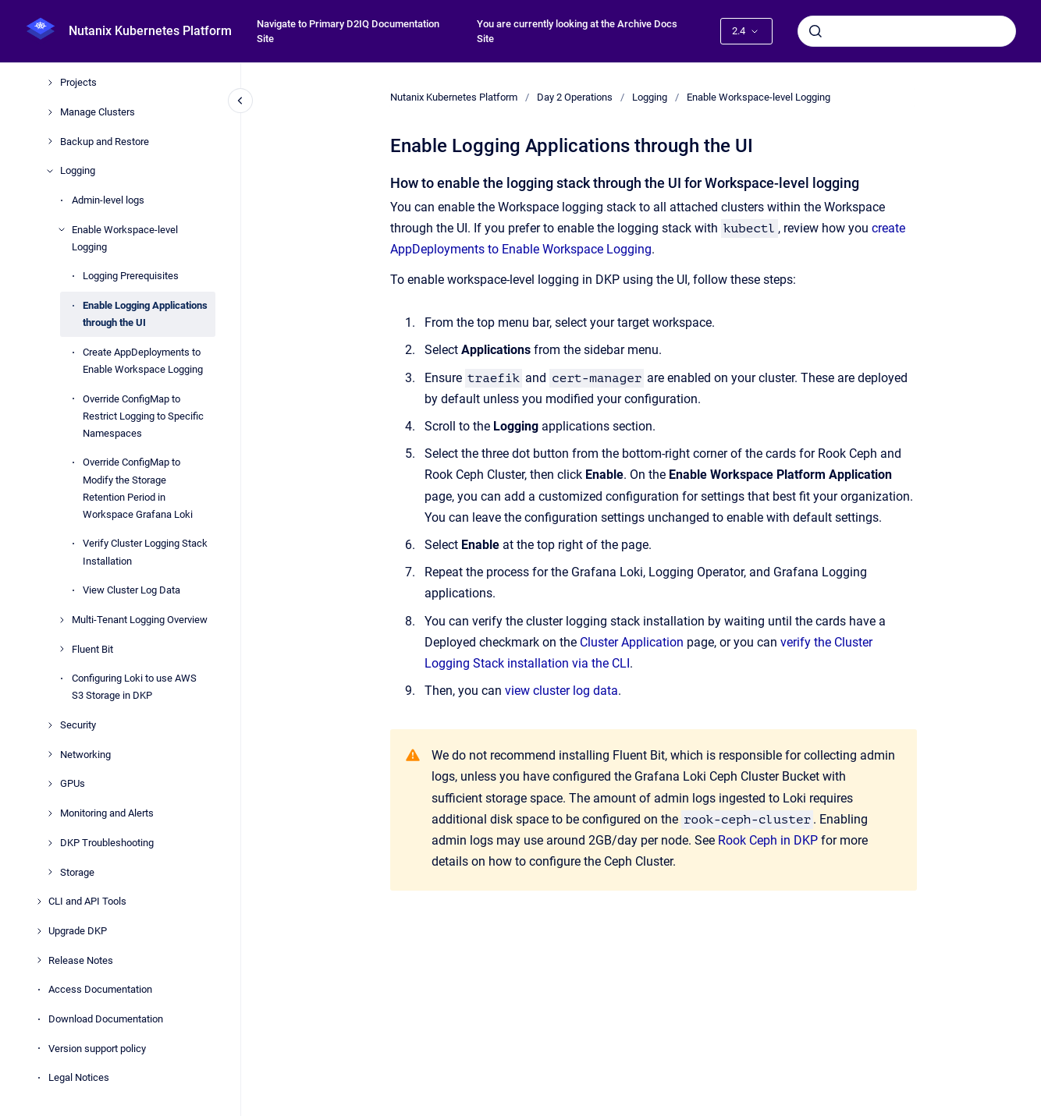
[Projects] (50, 82)
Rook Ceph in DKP (769, 840)
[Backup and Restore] (50, 141)
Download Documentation (105, 1019)
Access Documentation (100, 989)
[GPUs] (50, 784)
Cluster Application (632, 642)
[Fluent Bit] (61, 649)
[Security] (50, 725)
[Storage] (50, 872)
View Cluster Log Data (131, 590)
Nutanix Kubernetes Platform (150, 30)
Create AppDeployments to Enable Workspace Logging (143, 360)
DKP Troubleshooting (107, 843)
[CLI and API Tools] (39, 901)
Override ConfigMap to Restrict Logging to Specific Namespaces (143, 416)
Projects (78, 82)
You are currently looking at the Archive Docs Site (577, 31)
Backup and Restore (104, 141)
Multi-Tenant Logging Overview (140, 619)
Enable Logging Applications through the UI (145, 313)
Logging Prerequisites (131, 276)
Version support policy (97, 1048)
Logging (77, 170)
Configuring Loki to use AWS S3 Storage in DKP (134, 686)
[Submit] (815, 31)
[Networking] (50, 754)
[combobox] (906, 31)
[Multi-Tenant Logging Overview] (61, 620)
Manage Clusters (97, 112)
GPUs (72, 783)
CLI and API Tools (87, 901)
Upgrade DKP (77, 931)
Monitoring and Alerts (107, 813)
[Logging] (50, 171)
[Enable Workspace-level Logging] (61, 229)
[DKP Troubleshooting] (50, 843)
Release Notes (80, 960)
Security (78, 725)
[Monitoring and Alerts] (50, 813)
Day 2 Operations (575, 97)
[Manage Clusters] (50, 112)
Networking (85, 754)
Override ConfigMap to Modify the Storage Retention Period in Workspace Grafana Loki (138, 487)
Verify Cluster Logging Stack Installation (145, 551)
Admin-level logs (108, 200)
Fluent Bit (92, 649)
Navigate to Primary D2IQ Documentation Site (348, 31)
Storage (77, 872)
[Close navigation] (240, 100)
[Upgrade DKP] (39, 931)
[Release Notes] (39, 960)
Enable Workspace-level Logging (125, 238)
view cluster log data (561, 690)
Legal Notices (78, 1077)
